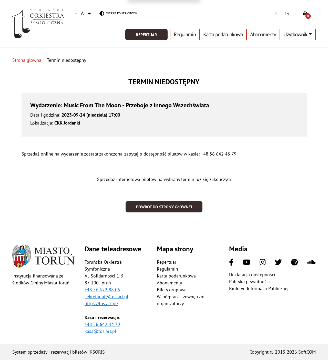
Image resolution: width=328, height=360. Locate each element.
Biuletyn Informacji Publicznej (259, 288)
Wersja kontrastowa (122, 13)
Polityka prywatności (249, 281)
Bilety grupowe (172, 290)
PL (276, 14)
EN (287, 14)
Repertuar (146, 34)
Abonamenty (263, 34)
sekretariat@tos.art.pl (106, 297)
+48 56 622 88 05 (102, 290)
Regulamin (185, 34)
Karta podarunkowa (223, 34)
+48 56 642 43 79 (102, 324)
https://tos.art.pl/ (101, 303)
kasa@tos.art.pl (100, 331)
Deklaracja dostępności (252, 274)
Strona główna (26, 60)
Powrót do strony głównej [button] (164, 206)
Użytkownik (295, 34)
